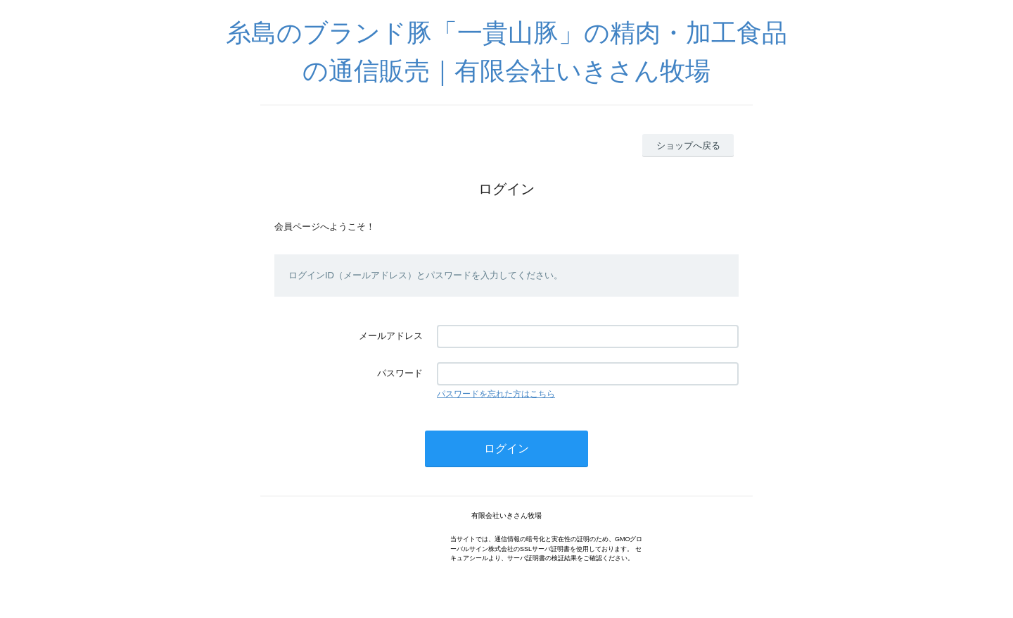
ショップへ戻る (688, 145)
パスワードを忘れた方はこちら (496, 394)
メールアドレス (391, 335)
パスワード (400, 373)
